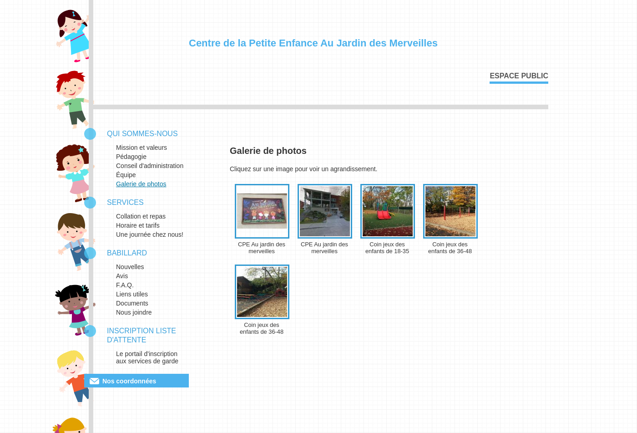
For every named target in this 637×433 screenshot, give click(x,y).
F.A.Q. (125, 285)
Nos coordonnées (129, 381)
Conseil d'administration (149, 165)
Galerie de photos (141, 184)
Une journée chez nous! (149, 234)
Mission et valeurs (141, 147)
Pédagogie (131, 156)
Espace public (519, 76)
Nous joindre (134, 312)
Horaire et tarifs (138, 225)
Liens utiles (132, 294)
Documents (132, 303)
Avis (122, 276)
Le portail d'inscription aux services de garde (147, 357)
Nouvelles (130, 266)
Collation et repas (141, 216)
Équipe (126, 174)
